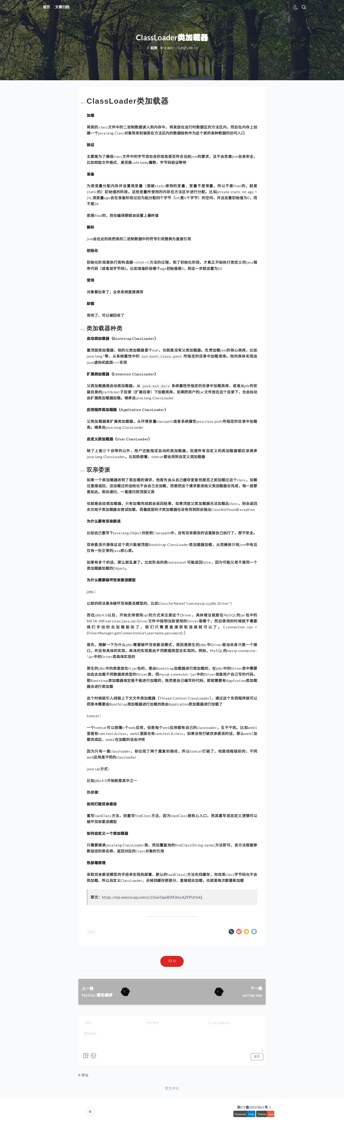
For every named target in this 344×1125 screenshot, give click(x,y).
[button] (172, 961)
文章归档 (62, 7)
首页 (46, 7)
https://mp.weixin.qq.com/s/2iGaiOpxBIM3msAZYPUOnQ (152, 897)
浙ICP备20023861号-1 (254, 1107)
